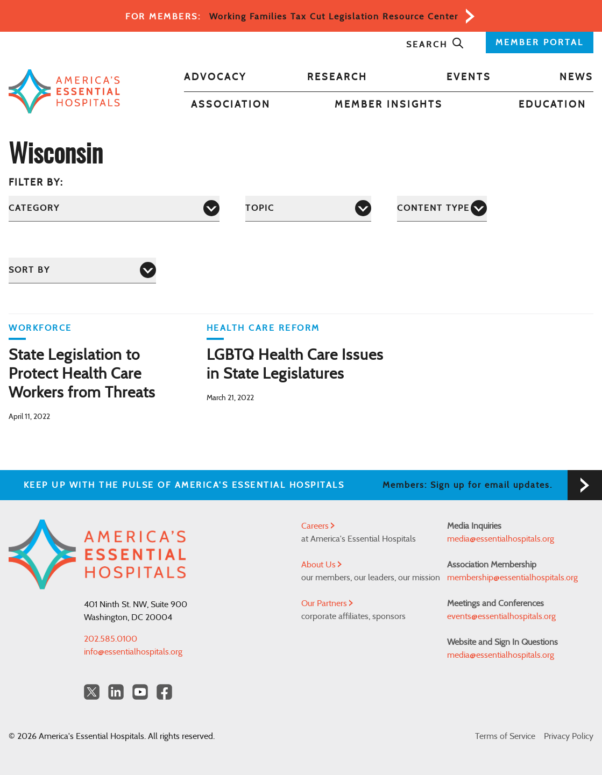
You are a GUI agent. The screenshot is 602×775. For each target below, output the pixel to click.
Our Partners (327, 603)
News (576, 77)
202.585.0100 (110, 639)
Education (552, 105)
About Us (321, 564)
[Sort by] (82, 270)
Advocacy (215, 77)
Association (231, 105)
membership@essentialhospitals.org (512, 577)
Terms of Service (505, 736)
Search (435, 44)
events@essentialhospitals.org (501, 616)
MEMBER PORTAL (539, 42)
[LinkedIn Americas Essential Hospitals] (116, 692)
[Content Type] (442, 208)
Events (469, 77)
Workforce (40, 328)
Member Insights (389, 105)
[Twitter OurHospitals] (92, 692)
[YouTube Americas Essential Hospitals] (140, 692)
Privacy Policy (568, 736)
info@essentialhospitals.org (133, 652)
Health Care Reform (263, 328)
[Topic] (308, 208)
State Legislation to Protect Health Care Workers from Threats (82, 374)
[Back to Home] (64, 91)
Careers (318, 526)
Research (337, 77)
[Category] (114, 208)
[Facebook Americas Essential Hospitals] (164, 692)
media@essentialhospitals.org (500, 539)
